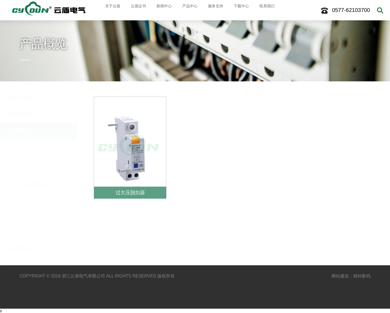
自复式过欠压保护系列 (33, 165)
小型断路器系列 (27, 142)
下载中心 (239, 10)
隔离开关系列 (25, 188)
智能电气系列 (20, 257)
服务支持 (213, 10)
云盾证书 (136, 10)
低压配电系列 (20, 123)
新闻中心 (162, 10)
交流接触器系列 (27, 199)
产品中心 (187, 10)
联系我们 (264, 10)
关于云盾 (110, 10)
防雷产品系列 (20, 90)
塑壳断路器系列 (27, 154)
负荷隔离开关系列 (29, 222)
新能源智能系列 (22, 107)
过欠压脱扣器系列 (31, 177)
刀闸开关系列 (25, 211)
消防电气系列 (20, 241)
